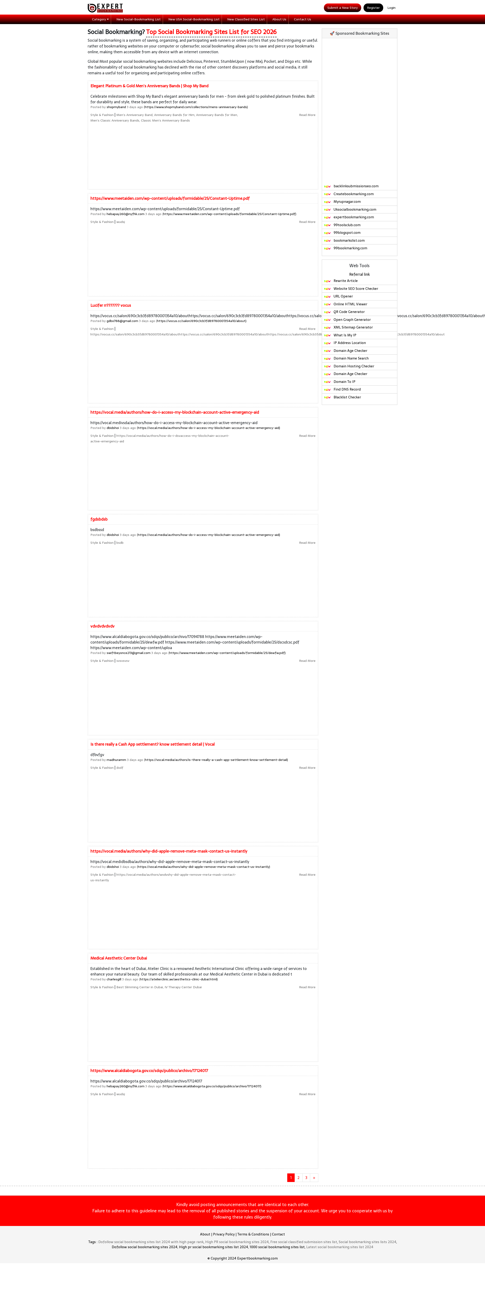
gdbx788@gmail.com (122, 320)
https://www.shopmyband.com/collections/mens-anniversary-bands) (196, 106)
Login (391, 7)
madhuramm (116, 759)
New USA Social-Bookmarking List (194, 19)
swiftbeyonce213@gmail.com (128, 652)
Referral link (359, 274)
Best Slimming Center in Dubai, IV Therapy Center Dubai (159, 987)
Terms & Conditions (253, 1234)
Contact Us (302, 19)
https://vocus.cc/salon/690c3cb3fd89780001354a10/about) (201, 320)
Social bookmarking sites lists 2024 (367, 1242)
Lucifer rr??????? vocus (110, 305)
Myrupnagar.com (342, 201)
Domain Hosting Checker (349, 366)
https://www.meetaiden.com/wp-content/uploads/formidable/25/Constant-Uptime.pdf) (229, 213)
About (205, 1234)
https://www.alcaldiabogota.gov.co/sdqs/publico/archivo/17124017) (212, 1086)
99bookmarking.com (345, 248)
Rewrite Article (341, 281)
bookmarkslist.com (344, 240)
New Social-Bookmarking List (138, 19)
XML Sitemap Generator (348, 327)
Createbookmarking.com (349, 194)
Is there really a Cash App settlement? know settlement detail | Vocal (152, 744)
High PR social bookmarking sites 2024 (237, 1242)
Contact (278, 1234)
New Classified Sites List (246, 19)
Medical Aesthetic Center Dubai (118, 958)
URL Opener (338, 296)
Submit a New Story (342, 7)
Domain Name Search (346, 358)
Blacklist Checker (342, 397)
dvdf (119, 767)
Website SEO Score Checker (351, 288)
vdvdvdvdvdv (102, 626)
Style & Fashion (102, 114)
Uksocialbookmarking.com (350, 209)
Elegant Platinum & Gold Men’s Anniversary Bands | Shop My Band (149, 86)
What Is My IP (340, 335)
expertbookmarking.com (349, 217)
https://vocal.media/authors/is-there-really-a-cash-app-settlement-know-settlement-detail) (216, 759)
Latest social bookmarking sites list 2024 (339, 1247)
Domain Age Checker (345, 350)
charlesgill (114, 979)
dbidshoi (113, 427)
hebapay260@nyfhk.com (125, 213)
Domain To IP (339, 382)
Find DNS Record (342, 389)
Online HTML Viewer (345, 304)
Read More (307, 114)
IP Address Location (345, 343)
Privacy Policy (224, 1234)
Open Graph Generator (347, 319)
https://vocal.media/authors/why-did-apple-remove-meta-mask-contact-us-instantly (168, 851)
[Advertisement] (318, 149)
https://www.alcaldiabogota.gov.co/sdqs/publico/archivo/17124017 (149, 1070)
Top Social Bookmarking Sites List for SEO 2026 (211, 32)
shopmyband (116, 106)
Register (373, 7)
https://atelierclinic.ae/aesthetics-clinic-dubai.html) (179, 979)
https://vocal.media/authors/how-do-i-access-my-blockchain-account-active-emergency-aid (174, 412)
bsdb (120, 542)
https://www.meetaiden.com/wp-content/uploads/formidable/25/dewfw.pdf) (227, 652)
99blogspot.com (342, 232)
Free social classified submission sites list (303, 1242)
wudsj (120, 221)
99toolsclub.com (342, 225)
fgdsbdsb (99, 519)
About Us (279, 19)
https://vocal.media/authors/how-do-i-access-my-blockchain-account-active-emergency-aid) (209, 427)
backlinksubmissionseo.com (351, 186)
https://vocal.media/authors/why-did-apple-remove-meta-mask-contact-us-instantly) (204, 866)
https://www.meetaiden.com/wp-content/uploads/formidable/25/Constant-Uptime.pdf (170, 198)
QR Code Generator (344, 312)
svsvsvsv (122, 660)
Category (100, 19)
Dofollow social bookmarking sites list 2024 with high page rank (151, 1242)
